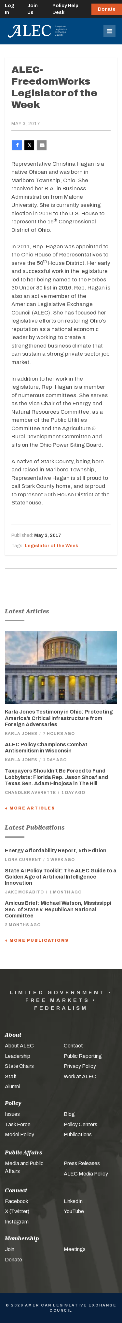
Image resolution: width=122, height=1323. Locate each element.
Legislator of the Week (51, 545)
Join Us (32, 9)
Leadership (17, 1056)
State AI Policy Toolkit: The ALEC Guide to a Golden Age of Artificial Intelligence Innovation (60, 877)
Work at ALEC (80, 1076)
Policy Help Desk (65, 9)
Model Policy (19, 1134)
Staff (11, 1076)
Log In (9, 9)
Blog (69, 1114)
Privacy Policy (80, 1066)
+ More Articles (30, 808)
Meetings (75, 1249)
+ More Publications (37, 940)
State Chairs (19, 1066)
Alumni (12, 1086)
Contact (73, 1045)
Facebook (16, 1201)
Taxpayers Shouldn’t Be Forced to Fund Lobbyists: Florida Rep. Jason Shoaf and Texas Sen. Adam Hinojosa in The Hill (56, 777)
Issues (12, 1114)
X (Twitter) (17, 1211)
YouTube (74, 1211)
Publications (78, 1134)
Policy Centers (80, 1124)
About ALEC (19, 1045)
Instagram (17, 1221)
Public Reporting (83, 1056)
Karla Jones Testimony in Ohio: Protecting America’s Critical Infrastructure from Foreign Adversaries (59, 718)
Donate (106, 9)
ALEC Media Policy (86, 1173)
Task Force (18, 1124)
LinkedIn (73, 1201)
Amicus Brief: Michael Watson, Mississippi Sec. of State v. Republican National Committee (58, 909)
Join (9, 1249)
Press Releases (82, 1163)
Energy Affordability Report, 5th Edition (55, 850)
